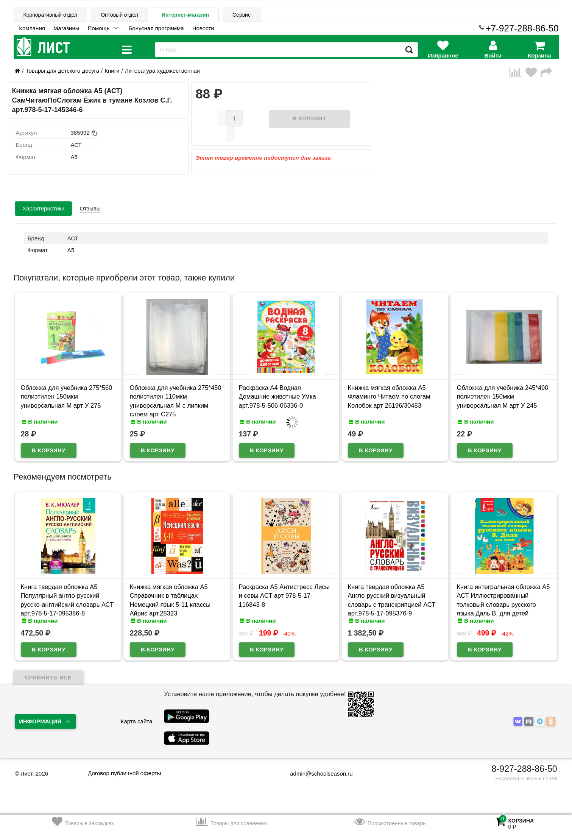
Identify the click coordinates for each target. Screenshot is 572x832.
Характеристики (43, 208)
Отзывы (89, 208)
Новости (203, 28)
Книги (111, 70)
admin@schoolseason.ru (316, 773)
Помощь (99, 28)
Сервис (241, 15)
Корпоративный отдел (50, 15)
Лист (26, 773)
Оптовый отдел (119, 15)
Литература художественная (162, 70)
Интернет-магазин (185, 15)
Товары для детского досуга (62, 70)
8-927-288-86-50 (524, 769)
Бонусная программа (156, 28)
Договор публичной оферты (124, 773)
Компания (32, 28)
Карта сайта (137, 721)
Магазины (66, 28)
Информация (40, 721)
